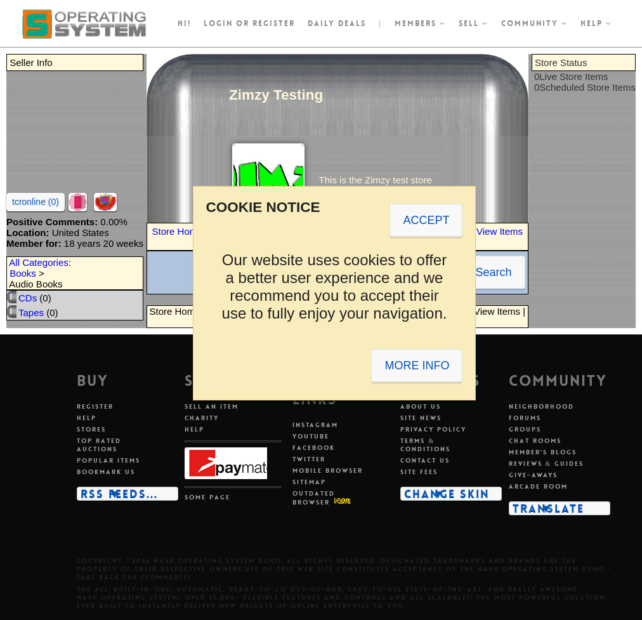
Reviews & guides (546, 463)
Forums (525, 418)
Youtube (310, 436)
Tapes (31, 312)
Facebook (313, 448)
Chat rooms (535, 441)
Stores (91, 429)
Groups (525, 429)
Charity (202, 418)
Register (95, 406)
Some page (207, 497)
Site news (421, 418)
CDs (27, 298)
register (273, 23)
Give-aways (533, 475)
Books (23, 273)
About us (420, 406)
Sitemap (309, 482)
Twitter (308, 459)
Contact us (425, 460)
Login (218, 23)
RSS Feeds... (119, 494)
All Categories (38, 262)
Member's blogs (543, 452)
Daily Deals (337, 23)
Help (596, 23)
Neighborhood (541, 406)
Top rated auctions (99, 445)
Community (534, 23)
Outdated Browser (313, 497)
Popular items (108, 460)
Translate (548, 508)
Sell (473, 23)
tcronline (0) (35, 202)
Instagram (315, 425)
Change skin (447, 494)
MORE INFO (416, 365)
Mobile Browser (327, 470)
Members (420, 23)
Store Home (177, 231)
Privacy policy (433, 429)
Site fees (419, 472)
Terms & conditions (425, 445)
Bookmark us (106, 472)
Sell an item (212, 406)
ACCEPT (426, 220)
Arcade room (538, 486)
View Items (499, 231)
